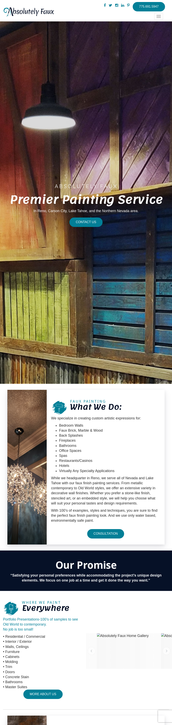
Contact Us (86, 222)
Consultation (106, 533)
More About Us (43, 694)
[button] (91, 651)
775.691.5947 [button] (149, 6)
